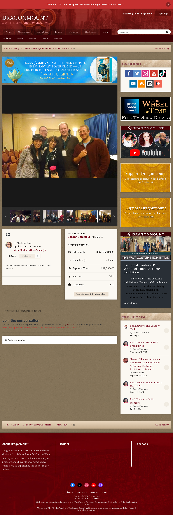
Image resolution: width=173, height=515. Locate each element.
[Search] (133, 31)
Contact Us (93, 492)
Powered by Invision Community (86, 498)
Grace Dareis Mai (141, 332)
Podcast (33, 38)
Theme (69, 492)
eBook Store (42, 32)
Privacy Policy (81, 492)
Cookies (104, 492)
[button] (5, 216)
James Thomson (140, 349)
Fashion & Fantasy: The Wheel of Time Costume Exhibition (142, 268)
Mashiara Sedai (24, 243)
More (105, 32)
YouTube (58, 38)
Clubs (45, 38)
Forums (58, 32)
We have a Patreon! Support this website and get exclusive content (84, 4)
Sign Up (163, 13)
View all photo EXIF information (91, 294)
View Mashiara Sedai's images (30, 250)
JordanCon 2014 (79, 236)
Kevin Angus (138, 372)
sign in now (69, 324)
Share (12, 256)
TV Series (73, 32)
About (20, 38)
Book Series (90, 32)
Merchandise (24, 32)
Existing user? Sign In (137, 13)
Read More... (130, 302)
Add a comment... (15, 340)
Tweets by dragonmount (73, 449)
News (8, 32)
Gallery (7, 38)
